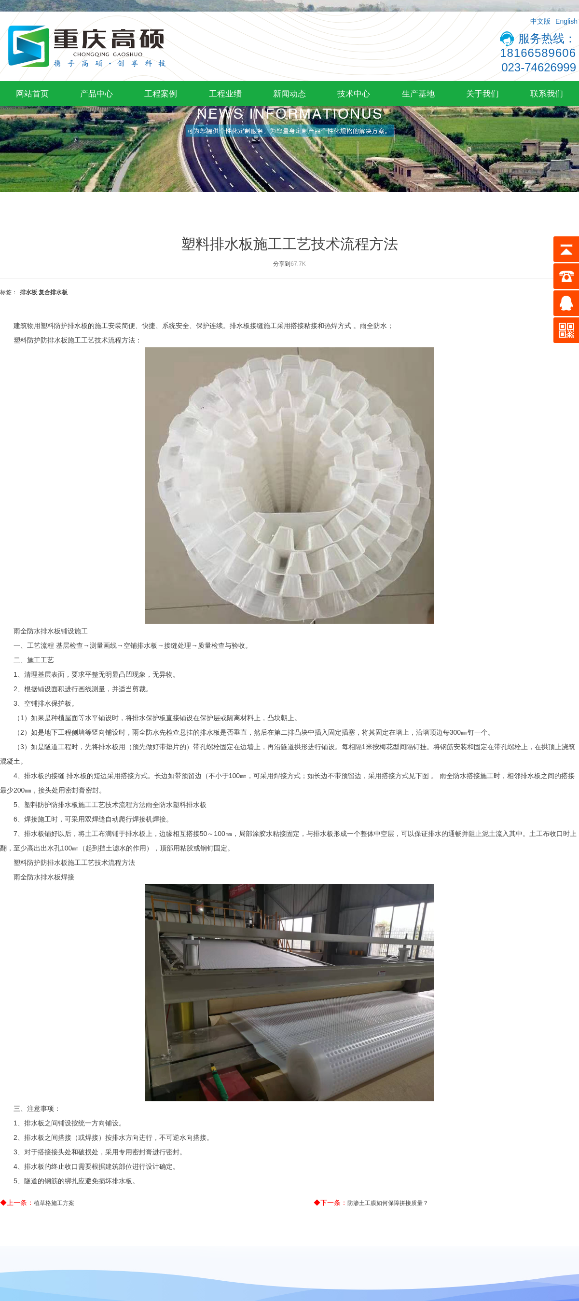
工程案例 (160, 93)
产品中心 (96, 93)
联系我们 (546, 93)
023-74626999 (538, 67)
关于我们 (482, 93)
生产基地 (418, 93)
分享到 (281, 263)
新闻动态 (289, 93)
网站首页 (32, 93)
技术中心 (353, 93)
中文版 (540, 21)
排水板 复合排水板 (44, 292)
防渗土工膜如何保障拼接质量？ (387, 1203)
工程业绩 (225, 93)
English (566, 21)
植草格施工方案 (54, 1203)
